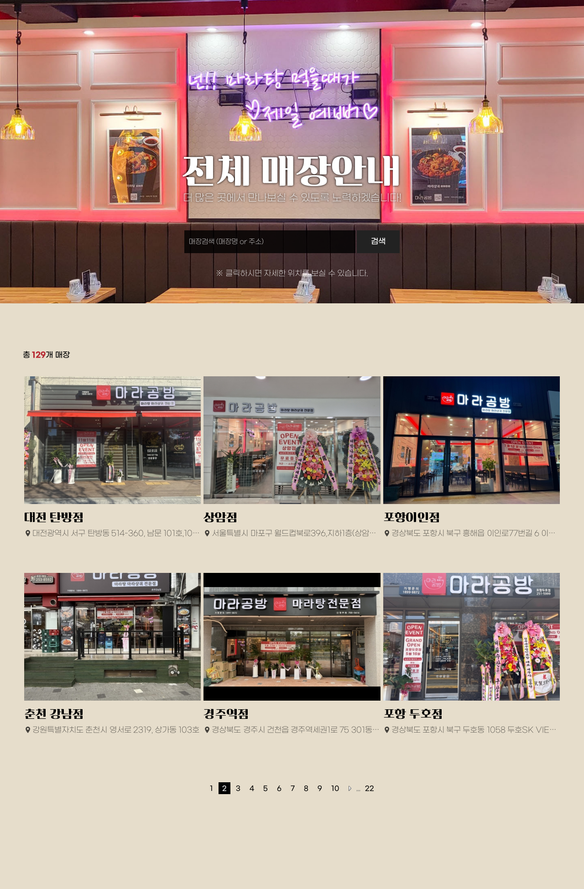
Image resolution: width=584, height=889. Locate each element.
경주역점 (226, 714)
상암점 (220, 517)
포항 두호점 (413, 714)
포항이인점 (411, 517)
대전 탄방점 (54, 517)
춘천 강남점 (54, 714)
